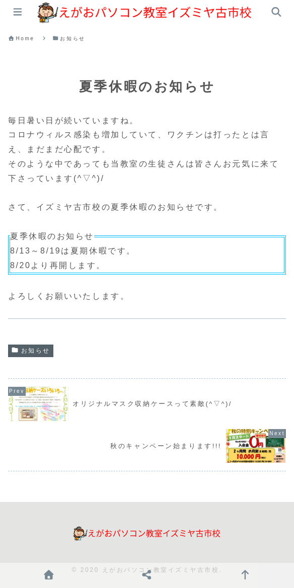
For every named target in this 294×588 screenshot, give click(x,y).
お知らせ (30, 350)
